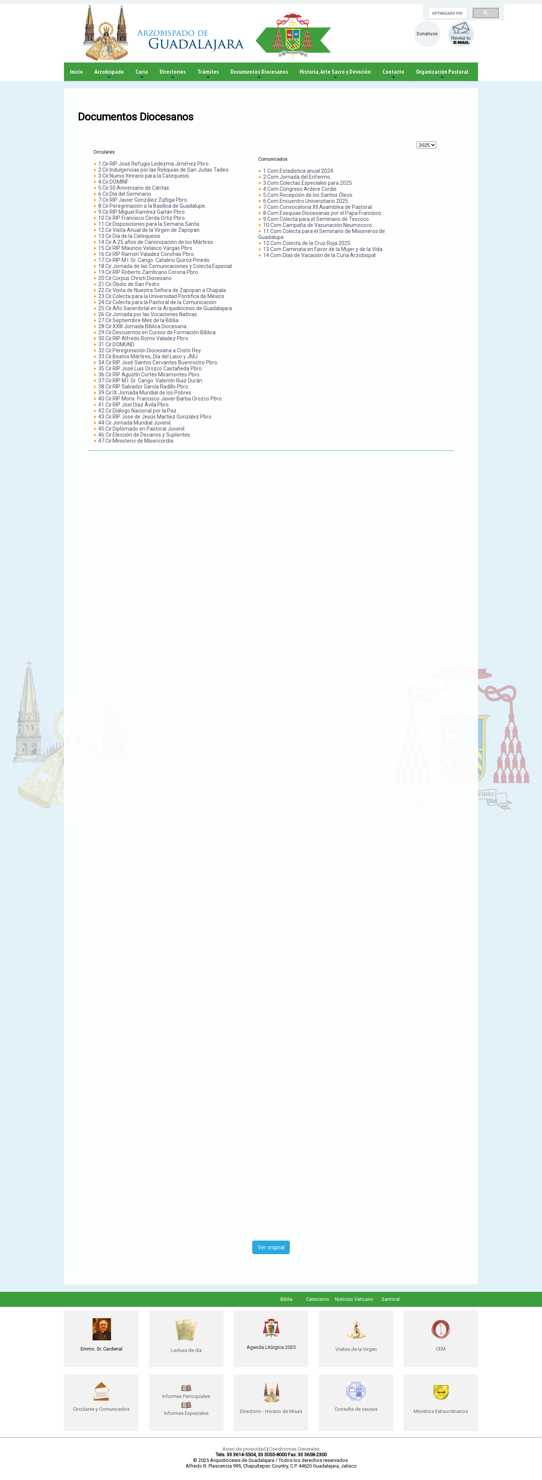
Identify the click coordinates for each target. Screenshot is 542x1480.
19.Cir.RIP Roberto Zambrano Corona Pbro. (148, 272)
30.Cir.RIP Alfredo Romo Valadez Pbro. (143, 338)
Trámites (208, 74)
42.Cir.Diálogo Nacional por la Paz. (138, 411)
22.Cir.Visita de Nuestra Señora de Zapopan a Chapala (162, 290)
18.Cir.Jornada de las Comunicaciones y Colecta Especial (165, 266)
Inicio (76, 71)
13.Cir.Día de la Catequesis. (129, 236)
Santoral (391, 1299)
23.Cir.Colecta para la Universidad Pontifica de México (161, 296)
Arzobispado (109, 74)
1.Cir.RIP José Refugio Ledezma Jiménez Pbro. (154, 164)
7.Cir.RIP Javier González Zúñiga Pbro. (143, 200)
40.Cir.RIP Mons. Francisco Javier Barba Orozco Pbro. (160, 399)
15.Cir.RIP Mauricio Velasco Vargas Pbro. (145, 248)
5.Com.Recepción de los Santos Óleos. (308, 195)
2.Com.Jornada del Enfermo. (297, 177)
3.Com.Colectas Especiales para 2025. (308, 183)
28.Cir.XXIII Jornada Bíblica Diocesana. (142, 326)
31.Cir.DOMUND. (116, 344)
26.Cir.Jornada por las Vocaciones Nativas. (148, 314)
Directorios (173, 74)
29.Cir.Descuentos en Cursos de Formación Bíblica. (157, 332)
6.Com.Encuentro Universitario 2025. (306, 201)
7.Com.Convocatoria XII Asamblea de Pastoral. (318, 207)
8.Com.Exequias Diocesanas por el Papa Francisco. (322, 213)
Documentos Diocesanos (259, 74)
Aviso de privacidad (244, 1449)
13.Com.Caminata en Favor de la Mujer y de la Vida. (323, 249)
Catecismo (317, 1299)
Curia (142, 74)
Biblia (286, 1299)
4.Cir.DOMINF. (113, 182)
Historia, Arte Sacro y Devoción (335, 74)
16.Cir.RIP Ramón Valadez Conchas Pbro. (146, 254)
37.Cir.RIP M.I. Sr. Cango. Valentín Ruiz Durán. (150, 381)
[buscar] (447, 13)
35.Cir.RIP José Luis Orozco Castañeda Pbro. (150, 368)
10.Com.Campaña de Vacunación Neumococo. (318, 225)
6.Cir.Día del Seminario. (125, 194)
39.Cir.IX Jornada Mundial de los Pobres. (145, 393)
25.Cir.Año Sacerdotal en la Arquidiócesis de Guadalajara (165, 308)
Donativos (427, 34)
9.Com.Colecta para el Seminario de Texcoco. (316, 219)
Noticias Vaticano (354, 1299)
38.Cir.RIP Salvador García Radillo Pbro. (143, 387)
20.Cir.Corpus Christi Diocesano (135, 278)
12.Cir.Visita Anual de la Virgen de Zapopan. (149, 230)
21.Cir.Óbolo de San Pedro (129, 284)
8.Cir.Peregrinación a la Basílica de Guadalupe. (152, 206)
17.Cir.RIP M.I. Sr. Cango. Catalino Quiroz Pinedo (154, 260)
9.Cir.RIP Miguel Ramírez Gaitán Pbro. (142, 212)
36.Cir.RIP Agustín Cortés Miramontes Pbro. (149, 375)
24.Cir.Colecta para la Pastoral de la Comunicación (157, 302)
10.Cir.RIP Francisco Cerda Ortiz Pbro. (142, 218)
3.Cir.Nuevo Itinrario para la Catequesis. (144, 176)
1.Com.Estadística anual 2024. (298, 171)
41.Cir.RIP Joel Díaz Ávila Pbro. (134, 405)
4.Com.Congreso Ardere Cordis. (300, 189)
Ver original (271, 1247)
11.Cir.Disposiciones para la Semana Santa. (149, 224)
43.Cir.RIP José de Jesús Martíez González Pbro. (155, 417)
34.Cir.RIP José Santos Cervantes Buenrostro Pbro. (158, 362)
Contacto (393, 74)
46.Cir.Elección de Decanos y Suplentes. (144, 435)
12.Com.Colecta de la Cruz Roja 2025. (307, 243)
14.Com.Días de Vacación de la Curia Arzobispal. (320, 255)
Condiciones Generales (294, 1449)
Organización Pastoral (442, 74)
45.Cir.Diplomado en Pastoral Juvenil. (142, 429)
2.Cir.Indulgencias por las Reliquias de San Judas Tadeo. (164, 170)
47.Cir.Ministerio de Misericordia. (136, 441)
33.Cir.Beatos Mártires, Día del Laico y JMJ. (148, 356)
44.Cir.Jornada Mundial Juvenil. (135, 423)
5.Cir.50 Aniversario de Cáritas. (134, 188)
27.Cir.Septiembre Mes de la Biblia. (139, 320)
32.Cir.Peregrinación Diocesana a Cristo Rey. (150, 350)
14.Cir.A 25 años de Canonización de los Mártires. (156, 242)
